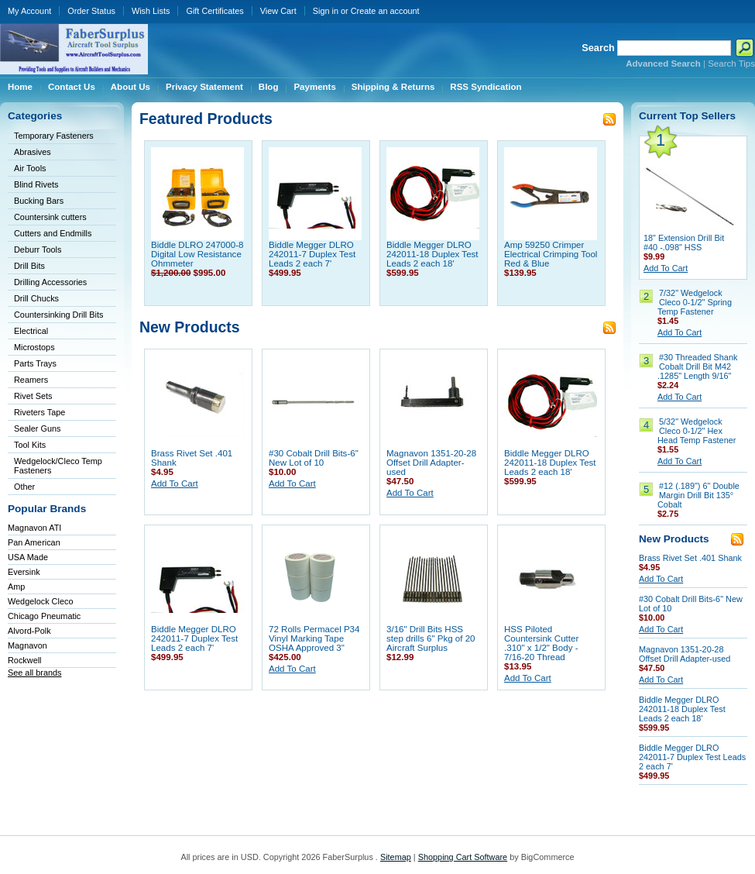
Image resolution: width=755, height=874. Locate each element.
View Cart (278, 10)
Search (598, 47)
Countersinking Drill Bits (58, 314)
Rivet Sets (33, 396)
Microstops (34, 347)
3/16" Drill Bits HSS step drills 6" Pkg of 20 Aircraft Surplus (430, 638)
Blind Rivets (36, 184)
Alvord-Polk (29, 630)
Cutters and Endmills (52, 233)
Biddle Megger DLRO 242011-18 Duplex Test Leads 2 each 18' (432, 254)
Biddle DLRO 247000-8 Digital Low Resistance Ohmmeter (197, 254)
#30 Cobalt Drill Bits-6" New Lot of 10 (314, 458)
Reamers (31, 379)
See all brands (35, 672)
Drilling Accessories (50, 282)
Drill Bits (29, 265)
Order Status (91, 10)
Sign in (325, 10)
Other (24, 486)
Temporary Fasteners (54, 135)
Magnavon (27, 645)
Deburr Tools (37, 249)
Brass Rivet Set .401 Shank (690, 558)
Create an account (385, 10)
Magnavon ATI (34, 527)
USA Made (28, 557)
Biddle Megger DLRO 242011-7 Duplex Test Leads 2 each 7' (312, 254)
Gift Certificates (214, 10)
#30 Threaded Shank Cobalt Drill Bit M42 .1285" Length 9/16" (697, 366)
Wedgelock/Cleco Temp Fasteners (58, 465)
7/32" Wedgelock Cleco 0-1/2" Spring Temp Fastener (694, 302)
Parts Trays (35, 363)
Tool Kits (30, 444)
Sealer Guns (37, 428)
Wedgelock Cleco (40, 601)
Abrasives (32, 152)
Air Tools (30, 168)
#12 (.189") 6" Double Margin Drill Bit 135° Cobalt (698, 495)
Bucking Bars (38, 200)
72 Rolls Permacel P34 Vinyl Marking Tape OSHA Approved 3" (314, 638)
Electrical (31, 330)
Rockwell (25, 660)
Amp (16, 586)
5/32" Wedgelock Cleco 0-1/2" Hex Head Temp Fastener (696, 431)
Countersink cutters (50, 217)
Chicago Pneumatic (44, 616)
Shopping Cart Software (462, 857)
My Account (29, 10)
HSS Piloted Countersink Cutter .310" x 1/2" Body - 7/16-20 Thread (541, 643)
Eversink (24, 571)
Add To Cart (174, 483)
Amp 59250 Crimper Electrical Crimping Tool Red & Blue (550, 254)
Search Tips (731, 63)
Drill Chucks (36, 298)
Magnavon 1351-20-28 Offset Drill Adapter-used (431, 463)
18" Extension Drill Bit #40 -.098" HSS (683, 242)
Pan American (34, 542)
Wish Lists (151, 10)
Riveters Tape (39, 412)
